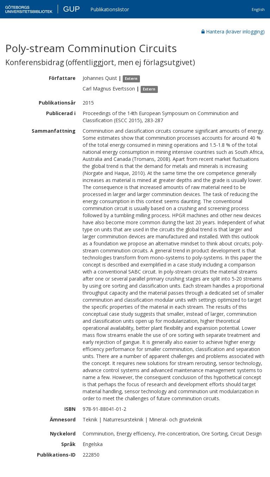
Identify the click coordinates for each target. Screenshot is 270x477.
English (258, 9)
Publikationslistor (109, 9)
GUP (71, 9)
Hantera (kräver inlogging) (233, 31)
